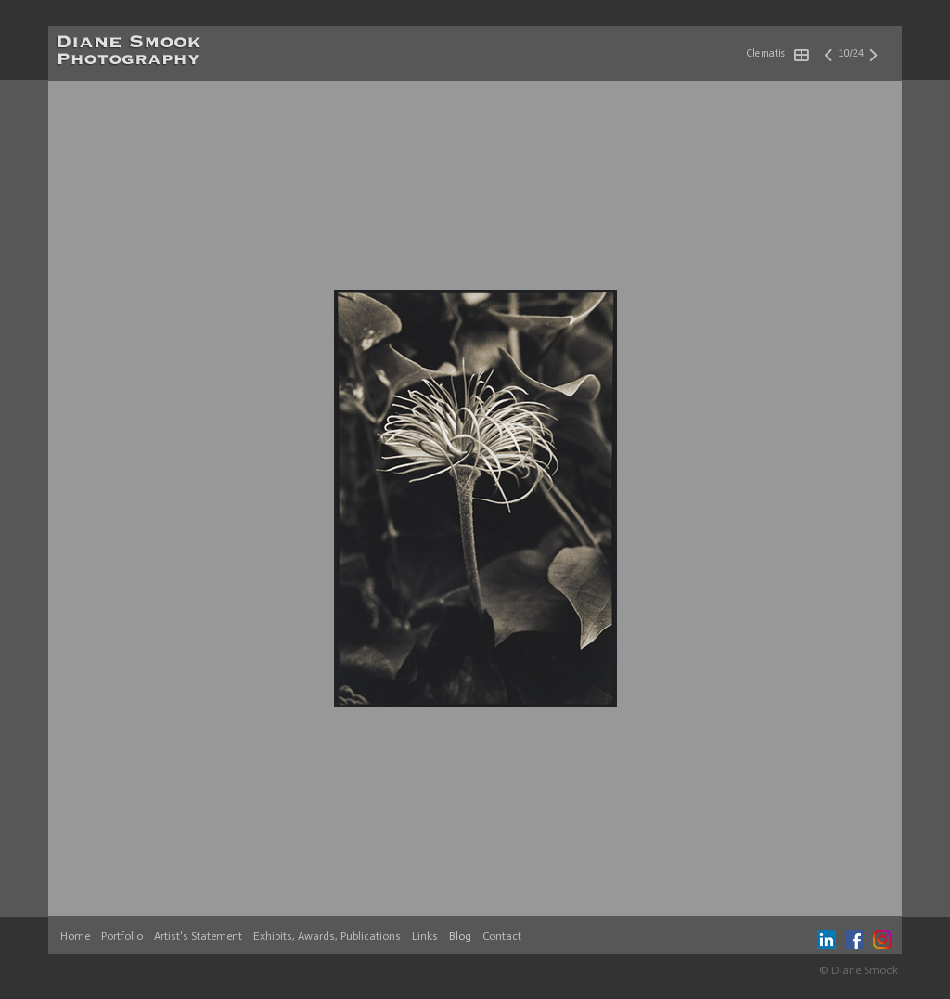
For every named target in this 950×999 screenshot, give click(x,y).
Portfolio (122, 935)
